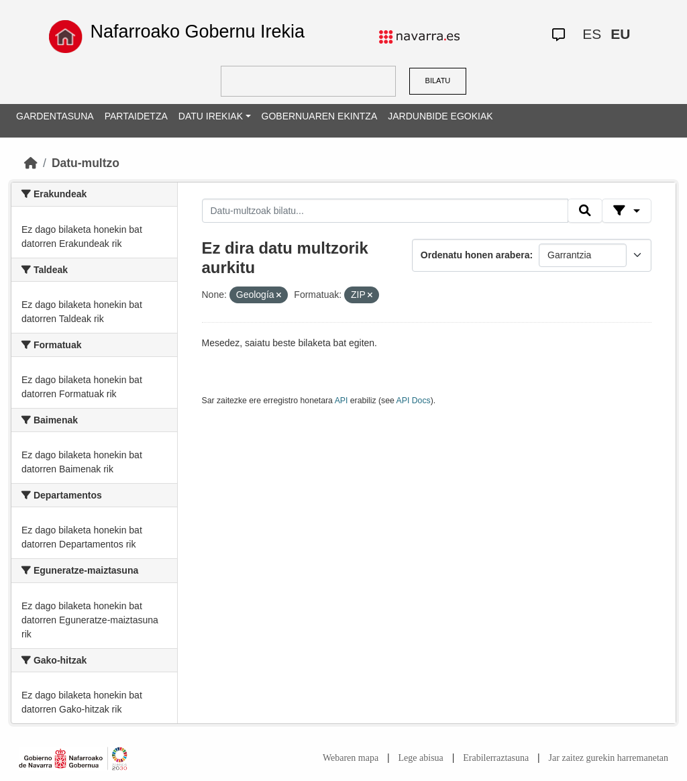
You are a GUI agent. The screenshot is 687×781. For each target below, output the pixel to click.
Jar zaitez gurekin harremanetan (608, 758)
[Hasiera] (31, 163)
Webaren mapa (350, 758)
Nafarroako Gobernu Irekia (197, 31)
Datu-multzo (85, 163)
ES (591, 34)
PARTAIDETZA (136, 116)
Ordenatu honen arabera (475, 255)
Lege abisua (421, 758)
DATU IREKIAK (210, 116)
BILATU (438, 80)
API (341, 400)
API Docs (414, 400)
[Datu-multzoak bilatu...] (385, 211)
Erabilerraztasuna (496, 758)
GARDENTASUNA (55, 116)
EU (620, 34)
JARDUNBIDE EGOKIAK (440, 116)
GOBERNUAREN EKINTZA (320, 116)
